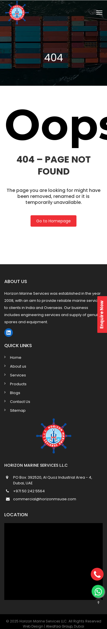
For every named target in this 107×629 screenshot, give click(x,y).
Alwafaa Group (59, 626)
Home (15, 357)
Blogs (15, 393)
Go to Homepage (53, 221)
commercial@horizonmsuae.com (44, 499)
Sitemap (18, 410)
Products (18, 384)
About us (18, 366)
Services (18, 375)
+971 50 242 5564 (29, 491)
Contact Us (20, 401)
